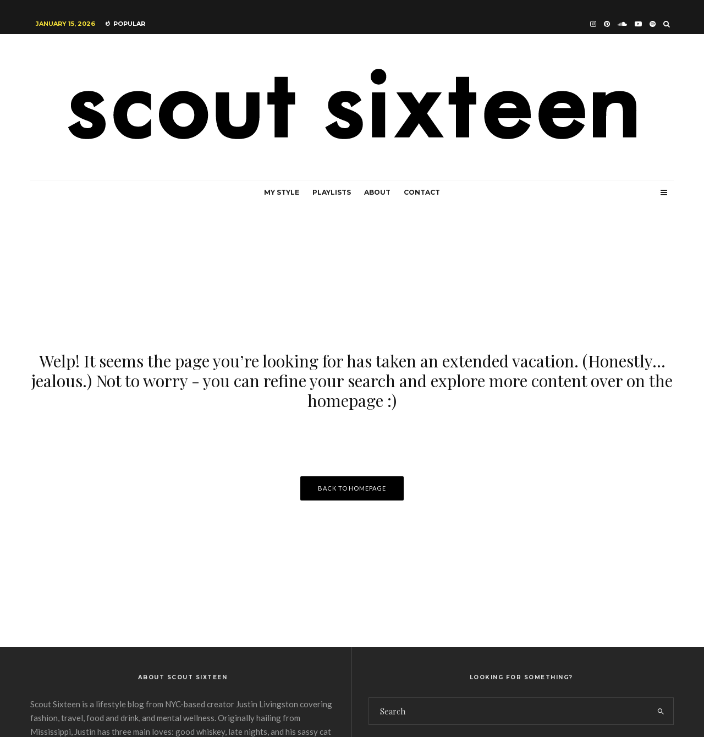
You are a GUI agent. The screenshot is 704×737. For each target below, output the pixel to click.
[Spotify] (652, 24)
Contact (422, 192)
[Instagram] (593, 24)
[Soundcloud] (622, 24)
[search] (660, 711)
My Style (281, 192)
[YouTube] (638, 24)
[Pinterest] (607, 24)
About (377, 192)
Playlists (331, 192)
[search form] (508, 711)
